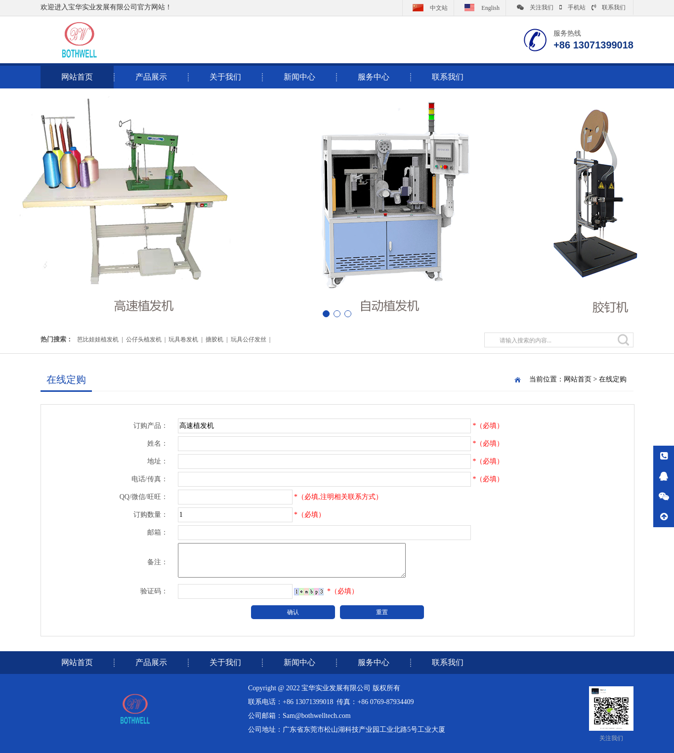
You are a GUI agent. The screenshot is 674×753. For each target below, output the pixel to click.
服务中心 (373, 77)
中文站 (428, 7)
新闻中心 (299, 77)
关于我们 (225, 77)
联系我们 (608, 7)
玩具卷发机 (183, 339)
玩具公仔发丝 (248, 339)
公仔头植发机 (144, 339)
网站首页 (577, 379)
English (480, 7)
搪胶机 (214, 339)
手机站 (572, 7)
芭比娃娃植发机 (98, 339)
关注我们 (535, 7)
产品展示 (151, 77)
